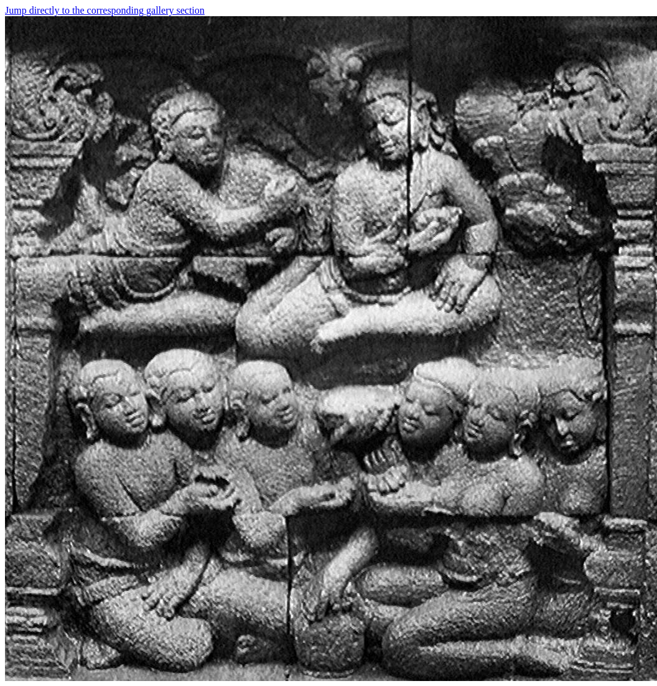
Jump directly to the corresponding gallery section (105, 10)
